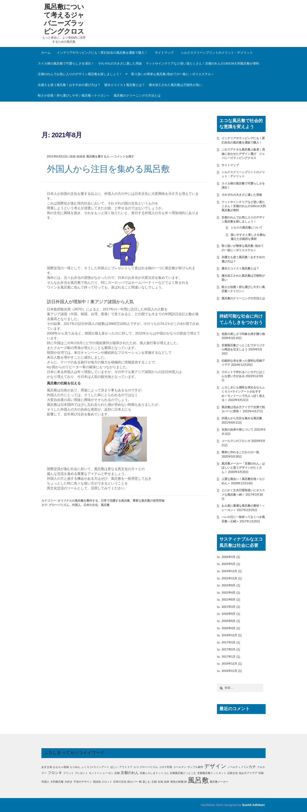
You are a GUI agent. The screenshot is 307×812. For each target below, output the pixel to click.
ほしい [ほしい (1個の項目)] (114, 767)
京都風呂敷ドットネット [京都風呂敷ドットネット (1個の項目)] (211, 773)
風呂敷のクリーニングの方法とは (137, 95)
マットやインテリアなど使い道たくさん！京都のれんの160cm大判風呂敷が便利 (202, 63)
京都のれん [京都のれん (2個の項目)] (130, 773)
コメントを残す (124, 156)
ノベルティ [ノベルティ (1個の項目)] (234, 767)
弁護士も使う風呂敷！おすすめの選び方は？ (69, 85)
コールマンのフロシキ (236, 441)
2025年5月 (228, 564)
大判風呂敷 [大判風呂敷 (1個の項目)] (57, 781)
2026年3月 (228, 557)
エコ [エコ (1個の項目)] (136, 767)
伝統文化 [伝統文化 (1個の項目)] (232, 773)
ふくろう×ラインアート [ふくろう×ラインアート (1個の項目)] (95, 767)
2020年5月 (228, 621)
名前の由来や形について (237, 429)
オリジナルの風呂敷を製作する (78, 500)
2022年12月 (229, 578)
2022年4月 (228, 592)
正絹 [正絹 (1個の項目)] (154, 781)
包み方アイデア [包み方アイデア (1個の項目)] (248, 773)
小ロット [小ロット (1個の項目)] (107, 781)
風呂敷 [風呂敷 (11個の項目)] (198, 780)
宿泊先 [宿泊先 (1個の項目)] (97, 781)
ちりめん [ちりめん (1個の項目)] (75, 767)
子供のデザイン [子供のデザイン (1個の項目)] (82, 781)
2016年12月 (229, 663)
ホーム (46, 52)
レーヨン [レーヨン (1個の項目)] (108, 773)
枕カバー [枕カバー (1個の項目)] (132, 781)
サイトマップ (164, 52)
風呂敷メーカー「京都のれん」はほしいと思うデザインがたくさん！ (243, 468)
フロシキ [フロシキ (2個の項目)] (55, 773)
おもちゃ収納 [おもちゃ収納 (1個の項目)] (61, 767)
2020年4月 (228, 628)
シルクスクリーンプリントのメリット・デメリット (217, 52)
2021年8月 (228, 599)
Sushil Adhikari (253, 805)
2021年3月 (228, 607)
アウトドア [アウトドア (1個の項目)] (125, 767)
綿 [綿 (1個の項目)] (185, 781)
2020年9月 (228, 614)
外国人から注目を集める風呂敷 (108, 169)
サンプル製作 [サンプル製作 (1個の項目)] (195, 767)
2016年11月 (229, 671)
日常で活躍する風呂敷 (115, 500)
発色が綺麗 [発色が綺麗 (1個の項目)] (176, 781)
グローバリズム (59, 505)
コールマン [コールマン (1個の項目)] (179, 767)
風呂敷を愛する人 (97, 156)
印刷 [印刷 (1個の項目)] (261, 773)
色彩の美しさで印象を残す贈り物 (243, 334)
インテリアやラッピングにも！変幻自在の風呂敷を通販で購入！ (102, 52)
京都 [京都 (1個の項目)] (117, 773)
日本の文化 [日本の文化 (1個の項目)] (119, 781)
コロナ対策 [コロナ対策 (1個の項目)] (165, 767)
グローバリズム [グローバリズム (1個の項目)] (148, 767)
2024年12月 (229, 571)
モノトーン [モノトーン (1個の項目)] (95, 773)
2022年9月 (228, 585)
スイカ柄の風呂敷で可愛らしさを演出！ (66, 63)
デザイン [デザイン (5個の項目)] (215, 766)
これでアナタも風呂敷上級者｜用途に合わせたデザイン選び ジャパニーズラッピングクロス (243, 154)
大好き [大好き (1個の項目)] (68, 781)
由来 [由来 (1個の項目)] (166, 781)
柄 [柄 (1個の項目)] (140, 781)
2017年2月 (228, 649)
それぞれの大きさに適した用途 (120, 63)
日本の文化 (91, 505)
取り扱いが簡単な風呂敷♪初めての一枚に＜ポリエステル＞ (172, 74)
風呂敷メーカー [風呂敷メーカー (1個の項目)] (219, 781)
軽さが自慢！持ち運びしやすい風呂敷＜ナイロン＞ (74, 95)
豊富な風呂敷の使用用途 (148, 500)
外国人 (76, 505)
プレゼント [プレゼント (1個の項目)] (81, 773)
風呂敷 (105, 505)
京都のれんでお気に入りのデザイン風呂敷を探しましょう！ (80, 74)
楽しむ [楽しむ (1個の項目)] (146, 781)
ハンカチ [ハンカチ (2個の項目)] (249, 767)
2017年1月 (228, 656)
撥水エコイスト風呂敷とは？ (124, 85)
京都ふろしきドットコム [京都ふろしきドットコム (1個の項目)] (154, 773)
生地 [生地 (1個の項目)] (160, 781)
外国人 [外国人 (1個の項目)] (45, 781)
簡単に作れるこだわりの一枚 (240, 452)
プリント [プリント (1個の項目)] (68, 773)
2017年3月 (228, 642)
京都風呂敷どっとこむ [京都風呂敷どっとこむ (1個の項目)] (183, 773)
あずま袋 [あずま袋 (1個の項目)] (46, 767)
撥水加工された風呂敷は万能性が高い (175, 85)
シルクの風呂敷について (246, 227)
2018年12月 (229, 635)
